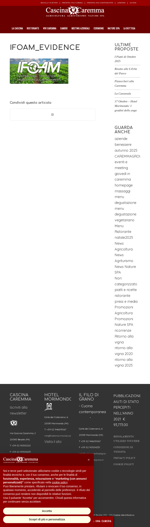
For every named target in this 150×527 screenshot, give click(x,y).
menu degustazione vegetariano (125, 214)
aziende (121, 138)
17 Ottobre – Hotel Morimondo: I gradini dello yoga (126, 106)
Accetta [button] (47, 511)
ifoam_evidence (45, 47)
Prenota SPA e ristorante (100, 3)
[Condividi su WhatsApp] (52, 115)
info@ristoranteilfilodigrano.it (94, 453)
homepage (124, 185)
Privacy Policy (124, 458)
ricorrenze (123, 330)
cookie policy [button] (59, 482)
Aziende (121, 3)
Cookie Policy (123, 464)
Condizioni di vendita (123, 449)
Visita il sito (53, 441)
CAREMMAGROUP (129, 156)
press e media (126, 301)
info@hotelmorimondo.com (58, 435)
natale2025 (124, 237)
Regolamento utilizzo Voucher (126, 438)
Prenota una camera (72, 3)
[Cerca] (138, 38)
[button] (89, 460)
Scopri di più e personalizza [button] (47, 519)
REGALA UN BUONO (49, 3)
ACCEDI (132, 3)
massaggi (122, 191)
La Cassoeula (123, 93)
